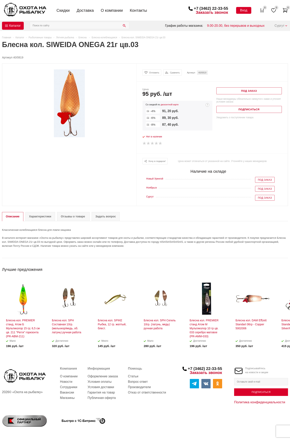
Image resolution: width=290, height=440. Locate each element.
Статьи (133, 376)
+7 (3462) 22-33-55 (211, 8)
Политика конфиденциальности (259, 402)
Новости (66, 381)
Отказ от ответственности (147, 392)
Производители (139, 387)
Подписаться (260, 392)
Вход (243, 10)
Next (285, 268)
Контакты (138, 10)
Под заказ (265, 180)
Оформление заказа (103, 376)
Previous (278, 268)
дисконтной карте (170, 104)
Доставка (85, 10)
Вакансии (67, 392)
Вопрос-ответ (138, 381)
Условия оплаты (100, 381)
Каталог (15, 25)
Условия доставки (101, 387)
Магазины (67, 398)
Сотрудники (68, 387)
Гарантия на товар (101, 392)
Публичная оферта (102, 398)
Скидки (63, 10)
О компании (112, 10)
